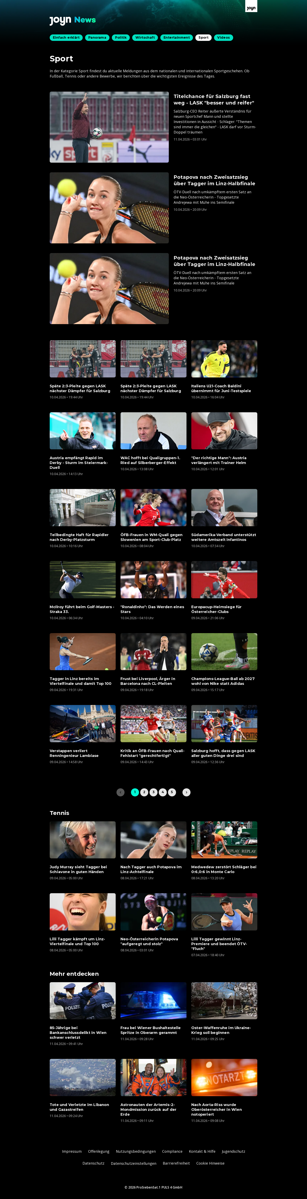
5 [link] (172, 792)
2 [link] (144, 792)
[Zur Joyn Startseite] (251, 6)
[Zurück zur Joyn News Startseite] (73, 21)
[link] (186, 792)
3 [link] (153, 792)
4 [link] (163, 792)
